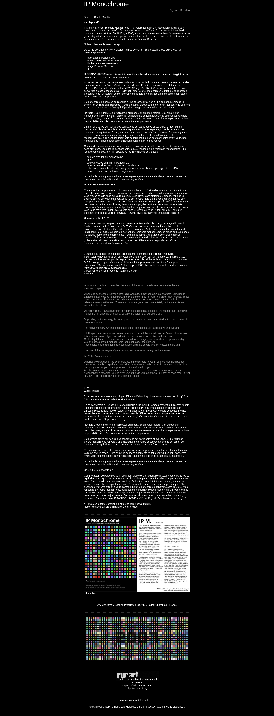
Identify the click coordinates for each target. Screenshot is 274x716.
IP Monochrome (106, 4)
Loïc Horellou (128, 706)
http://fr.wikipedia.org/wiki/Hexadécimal (106, 268)
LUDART (141, 604)
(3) (167, 205)
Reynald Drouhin (179, 10)
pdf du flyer (90, 593)
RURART (137, 681)
